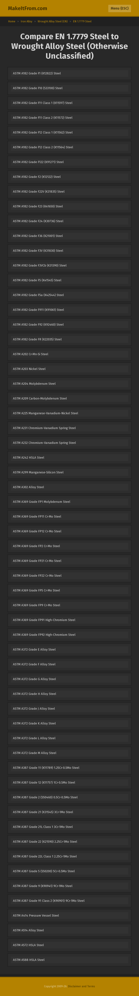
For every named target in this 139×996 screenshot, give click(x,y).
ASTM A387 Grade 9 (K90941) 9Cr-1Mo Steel (42, 886)
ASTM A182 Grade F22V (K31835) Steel (39, 191)
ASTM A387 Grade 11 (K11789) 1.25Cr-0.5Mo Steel (46, 768)
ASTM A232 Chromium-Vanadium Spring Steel (44, 443)
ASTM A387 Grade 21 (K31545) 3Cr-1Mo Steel (43, 812)
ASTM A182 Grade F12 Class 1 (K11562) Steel (43, 132)
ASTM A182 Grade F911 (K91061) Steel (38, 310)
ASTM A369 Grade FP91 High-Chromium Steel (44, 620)
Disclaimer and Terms (81, 986)
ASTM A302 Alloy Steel (28, 487)
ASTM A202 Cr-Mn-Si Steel (30, 354)
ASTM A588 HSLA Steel (29, 960)
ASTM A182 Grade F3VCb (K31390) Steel (40, 265)
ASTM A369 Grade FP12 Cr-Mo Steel (37, 531)
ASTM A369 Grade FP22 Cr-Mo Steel (37, 576)
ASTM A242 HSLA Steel (28, 457)
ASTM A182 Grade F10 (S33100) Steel (38, 88)
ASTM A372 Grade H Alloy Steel (34, 694)
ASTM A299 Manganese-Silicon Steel (38, 472)
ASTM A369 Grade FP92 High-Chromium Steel (44, 635)
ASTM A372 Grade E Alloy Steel (34, 649)
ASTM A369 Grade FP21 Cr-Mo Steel (37, 561)
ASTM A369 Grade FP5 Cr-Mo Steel (36, 590)
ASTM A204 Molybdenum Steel (34, 384)
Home (11, 21)
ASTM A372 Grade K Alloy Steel (34, 723)
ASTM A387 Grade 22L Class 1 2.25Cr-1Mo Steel (45, 856)
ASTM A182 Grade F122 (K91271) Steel (38, 162)
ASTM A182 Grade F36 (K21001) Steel (38, 236)
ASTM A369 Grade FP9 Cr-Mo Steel (36, 605)
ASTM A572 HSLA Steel (28, 945)
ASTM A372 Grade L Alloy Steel (34, 738)
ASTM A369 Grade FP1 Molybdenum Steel (41, 502)
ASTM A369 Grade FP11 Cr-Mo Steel (37, 516)
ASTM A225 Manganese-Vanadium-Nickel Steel (45, 413)
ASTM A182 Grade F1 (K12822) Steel (37, 73)
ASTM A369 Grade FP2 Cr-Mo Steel (36, 546)
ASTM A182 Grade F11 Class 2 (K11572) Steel (42, 118)
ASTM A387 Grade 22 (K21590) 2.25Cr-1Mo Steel (45, 842)
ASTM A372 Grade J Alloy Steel (34, 709)
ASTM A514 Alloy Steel (28, 930)
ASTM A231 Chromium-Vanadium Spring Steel (44, 428)
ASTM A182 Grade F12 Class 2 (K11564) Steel (43, 147)
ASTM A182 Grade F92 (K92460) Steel (38, 324)
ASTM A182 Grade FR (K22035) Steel (37, 339)
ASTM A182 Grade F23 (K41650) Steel (38, 206)
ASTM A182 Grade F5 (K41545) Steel (37, 280)
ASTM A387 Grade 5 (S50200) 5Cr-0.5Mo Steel (44, 871)
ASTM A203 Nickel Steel (29, 369)
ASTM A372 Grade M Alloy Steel (34, 753)
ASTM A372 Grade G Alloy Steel (34, 679)
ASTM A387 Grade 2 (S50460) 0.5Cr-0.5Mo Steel (45, 797)
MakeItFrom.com (27, 8)
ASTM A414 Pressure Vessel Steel (36, 915)
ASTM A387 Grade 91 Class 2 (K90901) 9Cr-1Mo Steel (49, 901)
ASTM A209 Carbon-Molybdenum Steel (40, 398)
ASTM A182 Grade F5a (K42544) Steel (38, 295)
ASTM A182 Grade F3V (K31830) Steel (38, 251)
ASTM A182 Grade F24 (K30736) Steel (38, 221)
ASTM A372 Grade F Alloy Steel (34, 664)
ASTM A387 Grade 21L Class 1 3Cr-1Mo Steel (43, 827)
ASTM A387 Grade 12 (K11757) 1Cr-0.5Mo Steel (44, 782)
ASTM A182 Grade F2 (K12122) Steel (37, 177)
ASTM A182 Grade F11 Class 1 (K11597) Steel (42, 103)
